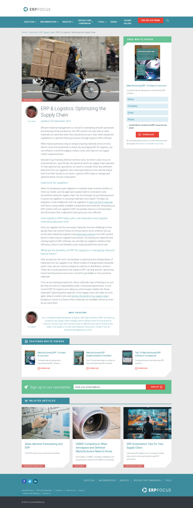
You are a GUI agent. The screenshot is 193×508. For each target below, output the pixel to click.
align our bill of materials (101, 202)
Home (24, 32)
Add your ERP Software (31, 493)
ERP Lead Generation (44, 490)
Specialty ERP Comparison (147, 480)
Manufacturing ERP (33, 466)
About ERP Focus (28, 490)
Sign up (157, 387)
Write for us (47, 493)
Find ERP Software (150, 20)
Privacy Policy (158, 144)
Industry (124, 480)
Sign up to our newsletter (47, 387)
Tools (168, 480)
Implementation (107, 480)
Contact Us (59, 490)
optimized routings (85, 234)
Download (146, 134)
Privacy (81, 490)
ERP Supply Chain (47, 32)
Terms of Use (144, 144)
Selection (33, 32)
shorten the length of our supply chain (89, 296)
